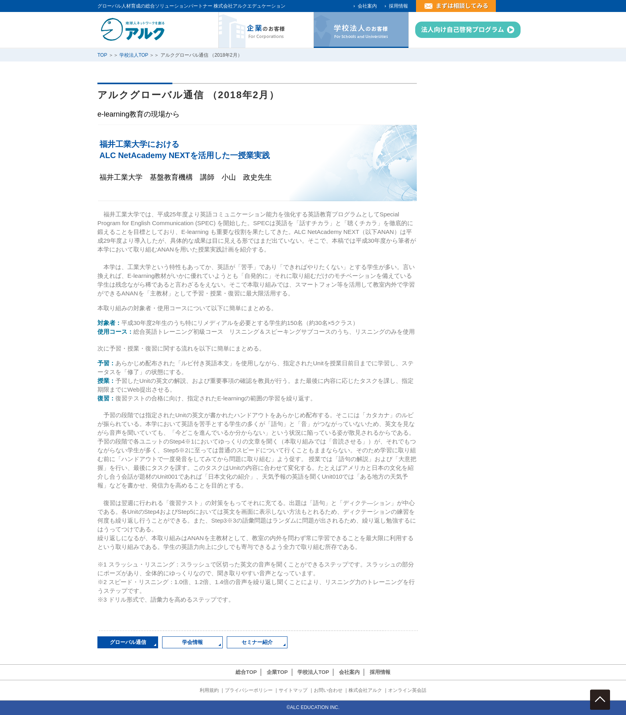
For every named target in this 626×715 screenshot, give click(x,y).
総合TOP (246, 672)
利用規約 (209, 690)
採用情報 (398, 6)
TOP (102, 55)
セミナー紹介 (257, 642)
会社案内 (367, 6)
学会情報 (192, 642)
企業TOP (277, 672)
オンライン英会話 (407, 690)
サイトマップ (293, 690)
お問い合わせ (328, 690)
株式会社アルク (365, 690)
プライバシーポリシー (249, 690)
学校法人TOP (133, 55)
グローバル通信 (128, 642)
